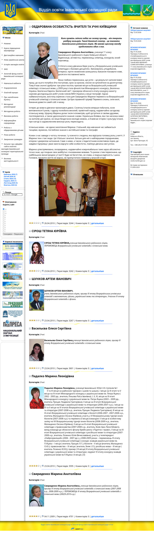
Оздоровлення (10, 88)
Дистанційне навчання (14, 55)
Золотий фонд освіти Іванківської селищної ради (90, 525)
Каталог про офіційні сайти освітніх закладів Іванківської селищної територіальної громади (12, 149)
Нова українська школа (14, 60)
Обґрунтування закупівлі (141, 30)
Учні (111, 525)
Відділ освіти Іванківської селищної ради (56, 525)
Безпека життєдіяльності (11, 160)
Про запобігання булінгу (11, 98)
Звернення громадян (13, 139)
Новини (7, 44)
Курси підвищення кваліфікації (12, 49)
